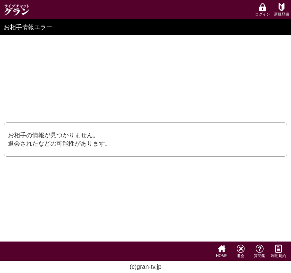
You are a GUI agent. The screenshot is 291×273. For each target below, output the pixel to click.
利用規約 (278, 251)
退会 (240, 251)
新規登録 (281, 9)
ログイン (262, 9)
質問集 (259, 251)
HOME (221, 251)
